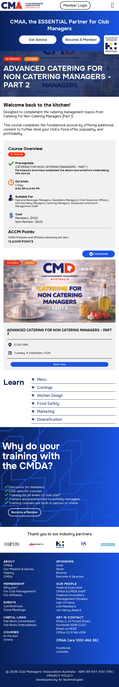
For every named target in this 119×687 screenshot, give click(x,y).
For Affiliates (13, 595)
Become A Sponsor (70, 577)
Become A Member (81, 40)
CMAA (8, 565)
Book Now (59, 364)
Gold (59, 565)
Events (10, 602)
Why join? (11, 588)
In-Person (11, 636)
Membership (14, 584)
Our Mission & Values (19, 569)
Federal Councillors (70, 595)
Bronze (61, 573)
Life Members (66, 606)
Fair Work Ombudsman (20, 625)
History (9, 573)
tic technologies (71, 680)
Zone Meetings (15, 610)
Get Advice (38, 40)
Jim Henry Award (68, 610)
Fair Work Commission (20, 621)
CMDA (8, 577)
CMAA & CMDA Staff (70, 591)
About (9, 561)
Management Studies (71, 599)
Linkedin (62, 652)
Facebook (63, 648)
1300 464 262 (87, 640)
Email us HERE (66, 629)
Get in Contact (69, 617)
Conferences (13, 606)
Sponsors (65, 561)
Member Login (75, 5)
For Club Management (20, 591)
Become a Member (24, 512)
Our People (66, 584)
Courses (11, 632)
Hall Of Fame (65, 603)
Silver (60, 569)
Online (8, 640)
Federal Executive (69, 588)
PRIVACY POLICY (60, 676)
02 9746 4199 (76, 632)
